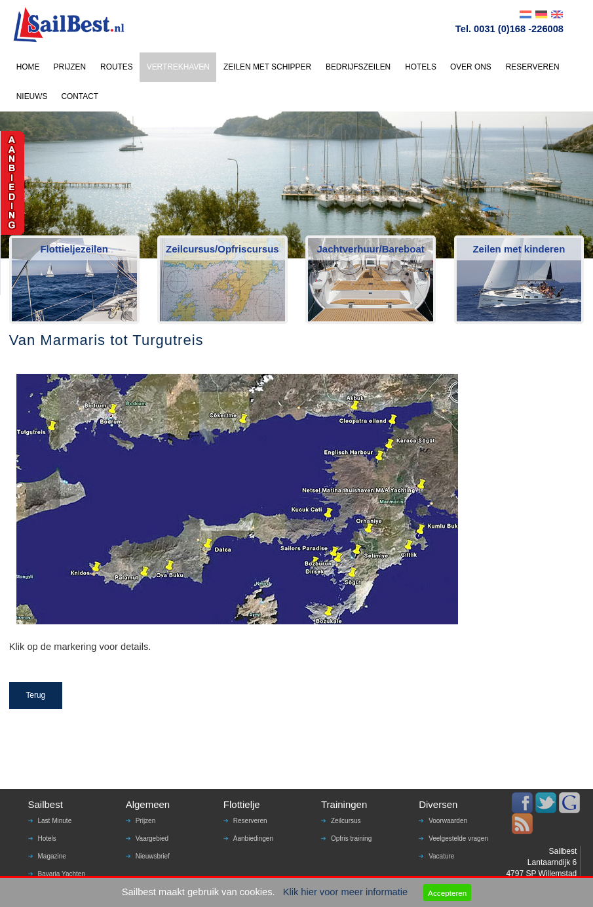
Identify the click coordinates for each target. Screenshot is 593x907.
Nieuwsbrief (153, 856)
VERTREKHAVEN (178, 66)
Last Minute (55, 820)
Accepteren (447, 893)
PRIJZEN (69, 66)
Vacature (441, 856)
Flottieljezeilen (73, 248)
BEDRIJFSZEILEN (358, 66)
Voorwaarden (448, 820)
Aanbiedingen (253, 838)
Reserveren (250, 820)
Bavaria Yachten (61, 873)
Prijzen (146, 820)
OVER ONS (470, 66)
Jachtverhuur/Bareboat (371, 248)
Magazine (52, 856)
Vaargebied (152, 838)
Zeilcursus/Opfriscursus (222, 248)
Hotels (47, 838)
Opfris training (351, 838)
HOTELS (420, 66)
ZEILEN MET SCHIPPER (267, 66)
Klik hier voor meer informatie (345, 892)
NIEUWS (32, 96)
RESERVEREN (533, 66)
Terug (35, 695)
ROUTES (116, 66)
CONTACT (79, 96)
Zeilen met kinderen (518, 248)
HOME (28, 66)
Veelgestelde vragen (458, 838)
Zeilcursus (346, 820)
